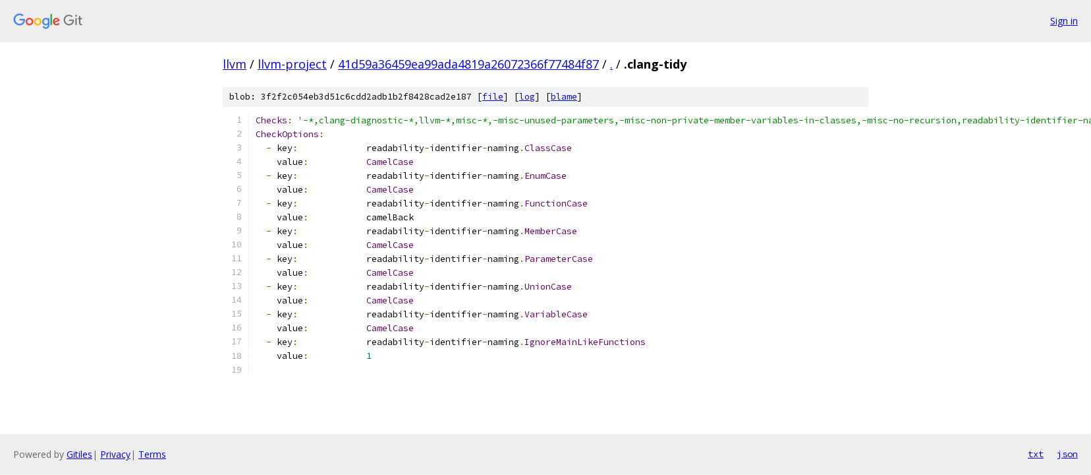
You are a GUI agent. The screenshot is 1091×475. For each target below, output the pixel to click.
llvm (234, 64)
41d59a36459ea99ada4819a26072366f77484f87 (468, 64)
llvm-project (292, 64)
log (527, 96)
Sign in (1064, 21)
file (492, 96)
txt (1036, 454)
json (1067, 454)
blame (564, 96)
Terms (152, 454)
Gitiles (79, 454)
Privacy (115, 454)
